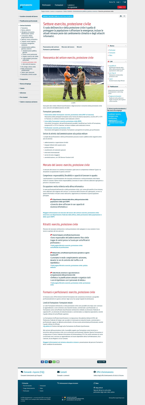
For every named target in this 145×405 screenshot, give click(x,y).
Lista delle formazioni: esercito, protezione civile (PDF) (63, 121)
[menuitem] (47, 5)
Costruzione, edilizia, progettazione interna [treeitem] (27, 36)
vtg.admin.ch (47, 326)
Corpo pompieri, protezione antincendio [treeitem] (30, 59)
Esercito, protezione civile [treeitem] (30, 62)
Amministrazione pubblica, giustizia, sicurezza (85, 11)
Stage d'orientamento (29, 388)
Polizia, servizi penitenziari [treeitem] (30, 54)
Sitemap (111, 398)
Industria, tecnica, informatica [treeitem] (29, 39)
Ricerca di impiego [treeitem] (25, 84)
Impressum (121, 398)
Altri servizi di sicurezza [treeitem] (29, 64)
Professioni (112, 50)
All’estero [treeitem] (23, 93)
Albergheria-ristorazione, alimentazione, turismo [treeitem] (28, 33)
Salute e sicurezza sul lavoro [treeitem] (28, 102)
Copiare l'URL (101, 362)
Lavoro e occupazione (56, 11)
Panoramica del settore (51, 47)
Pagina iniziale (45, 11)
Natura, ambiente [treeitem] (26, 30)
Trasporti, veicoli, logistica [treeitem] (28, 41)
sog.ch (111, 79)
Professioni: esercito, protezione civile (57, 128)
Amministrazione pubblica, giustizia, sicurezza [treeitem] (28, 48)
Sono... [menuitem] (122, 7)
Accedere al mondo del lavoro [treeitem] (29, 16)
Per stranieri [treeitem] (24, 97)
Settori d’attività (68, 11)
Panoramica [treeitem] (24, 28)
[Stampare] (121, 16)
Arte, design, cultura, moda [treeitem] (28, 67)
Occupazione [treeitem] (24, 79)
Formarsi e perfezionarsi (51, 49)
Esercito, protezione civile (106, 11)
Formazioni (112, 53)
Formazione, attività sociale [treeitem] (29, 74)
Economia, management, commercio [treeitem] (28, 44)
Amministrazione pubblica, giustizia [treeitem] (30, 51)
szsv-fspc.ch (112, 73)
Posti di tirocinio (27, 386)
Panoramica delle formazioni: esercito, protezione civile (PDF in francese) (69, 115)
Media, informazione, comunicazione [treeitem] (27, 69)
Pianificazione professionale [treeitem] (28, 21)
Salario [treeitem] (22, 88)
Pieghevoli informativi (115, 96)
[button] (42, 362)
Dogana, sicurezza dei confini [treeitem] (30, 56)
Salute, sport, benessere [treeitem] (27, 72)
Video (110, 55)
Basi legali (115, 398)
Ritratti (79, 47)
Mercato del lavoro (68, 47)
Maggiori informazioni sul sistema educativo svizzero (61, 342)
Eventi (41, 391)
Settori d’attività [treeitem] (25, 25)
